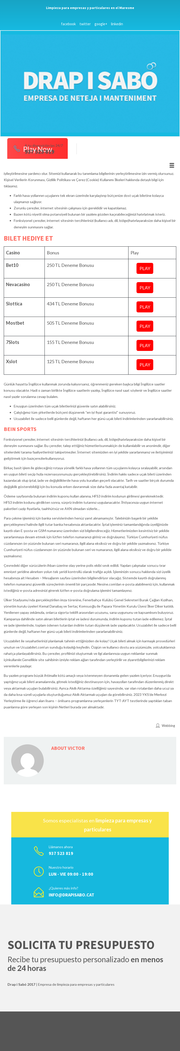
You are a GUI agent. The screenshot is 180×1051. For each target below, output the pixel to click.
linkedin (117, 24)
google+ (100, 24)
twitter (85, 24)
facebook (68, 24)
